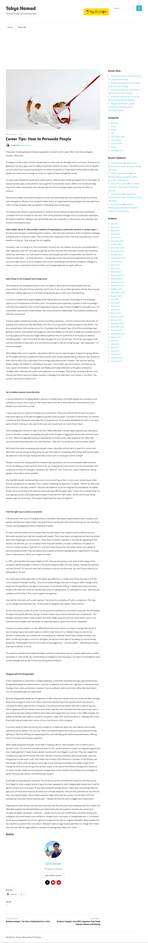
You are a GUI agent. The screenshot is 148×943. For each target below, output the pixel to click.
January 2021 (116, 361)
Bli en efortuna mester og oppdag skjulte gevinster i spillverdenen (122, 177)
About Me (22, 27)
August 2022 (116, 295)
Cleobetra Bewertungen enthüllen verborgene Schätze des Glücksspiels (123, 208)
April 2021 (115, 350)
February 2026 (117, 240)
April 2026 (115, 233)
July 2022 (115, 299)
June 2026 (115, 227)
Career (113, 126)
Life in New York (117, 136)
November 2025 (118, 251)
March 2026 (116, 237)
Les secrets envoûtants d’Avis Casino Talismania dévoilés (123, 187)
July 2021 (115, 340)
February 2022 (117, 316)
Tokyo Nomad (21, 8)
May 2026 (115, 230)
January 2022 (116, 319)
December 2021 (118, 323)
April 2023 (115, 268)
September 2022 (118, 292)
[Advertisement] (74, 48)
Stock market (116, 143)
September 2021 (118, 333)
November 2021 (118, 326)
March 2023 (116, 271)
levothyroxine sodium (120, 173)
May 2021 (115, 347)
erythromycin (116, 193)
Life (21, 134)
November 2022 (118, 285)
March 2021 (116, 354)
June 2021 (115, 343)
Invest (113, 129)
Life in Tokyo (116, 140)
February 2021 (117, 357)
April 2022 (115, 309)
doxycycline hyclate (119, 183)
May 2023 (115, 264)
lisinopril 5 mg (117, 204)
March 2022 (116, 313)
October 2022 (117, 288)
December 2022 (118, 282)
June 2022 (115, 302)
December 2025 (118, 247)
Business (114, 122)
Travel (113, 146)
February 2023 (117, 275)
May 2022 (115, 306)
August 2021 (116, 337)
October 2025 (117, 254)
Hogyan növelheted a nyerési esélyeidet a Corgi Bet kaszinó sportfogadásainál (121, 107)
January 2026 (116, 244)
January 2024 (116, 261)
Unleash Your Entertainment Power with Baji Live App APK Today (124, 166)
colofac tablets (117, 163)
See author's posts (53, 875)
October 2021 (117, 330)
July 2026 (115, 223)
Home (10, 27)
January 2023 (116, 278)
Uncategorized (117, 150)
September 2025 (118, 258)
